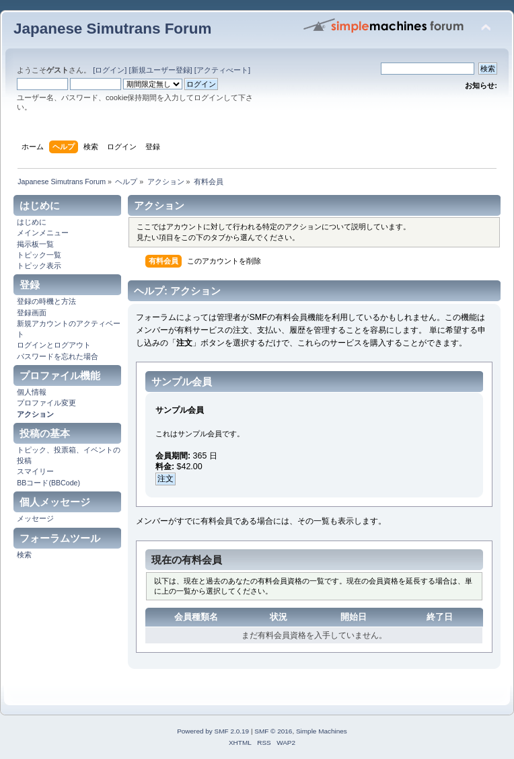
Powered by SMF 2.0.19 (213, 731)
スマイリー (35, 471)
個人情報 (31, 392)
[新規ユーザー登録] (160, 70)
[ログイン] (109, 70)
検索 (24, 555)
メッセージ (35, 518)
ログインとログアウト (54, 345)
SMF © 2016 (273, 731)
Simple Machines (321, 731)
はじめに (31, 222)
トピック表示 (39, 266)
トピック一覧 (39, 255)
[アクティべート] (222, 70)
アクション (35, 414)
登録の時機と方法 (46, 301)
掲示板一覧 (35, 244)
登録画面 (31, 313)
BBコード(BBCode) (48, 483)
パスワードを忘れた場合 (57, 356)
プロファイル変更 (46, 403)
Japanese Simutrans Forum (112, 28)
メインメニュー (43, 233)
